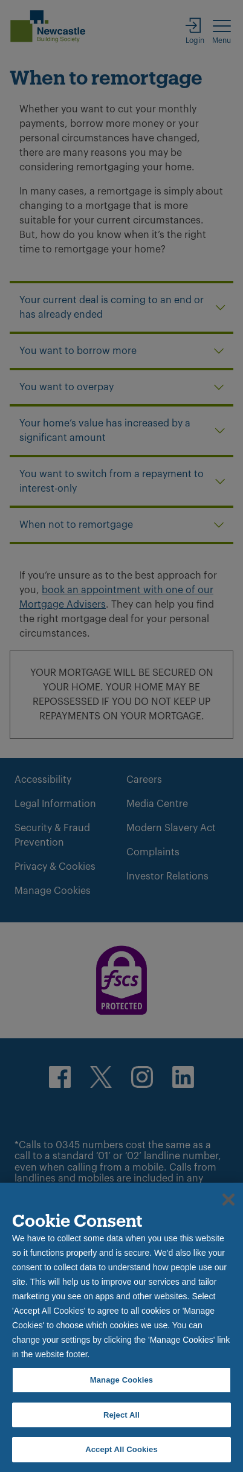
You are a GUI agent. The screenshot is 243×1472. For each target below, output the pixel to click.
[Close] (228, 1199)
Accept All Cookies (121, 1449)
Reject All (121, 1414)
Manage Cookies (121, 1379)
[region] (121, 1327)
